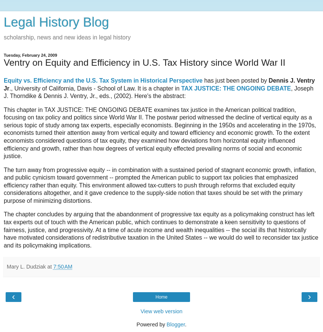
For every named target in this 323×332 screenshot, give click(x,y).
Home (161, 297)
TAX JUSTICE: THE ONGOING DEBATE (236, 88)
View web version (161, 311)
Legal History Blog (56, 22)
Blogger (176, 324)
